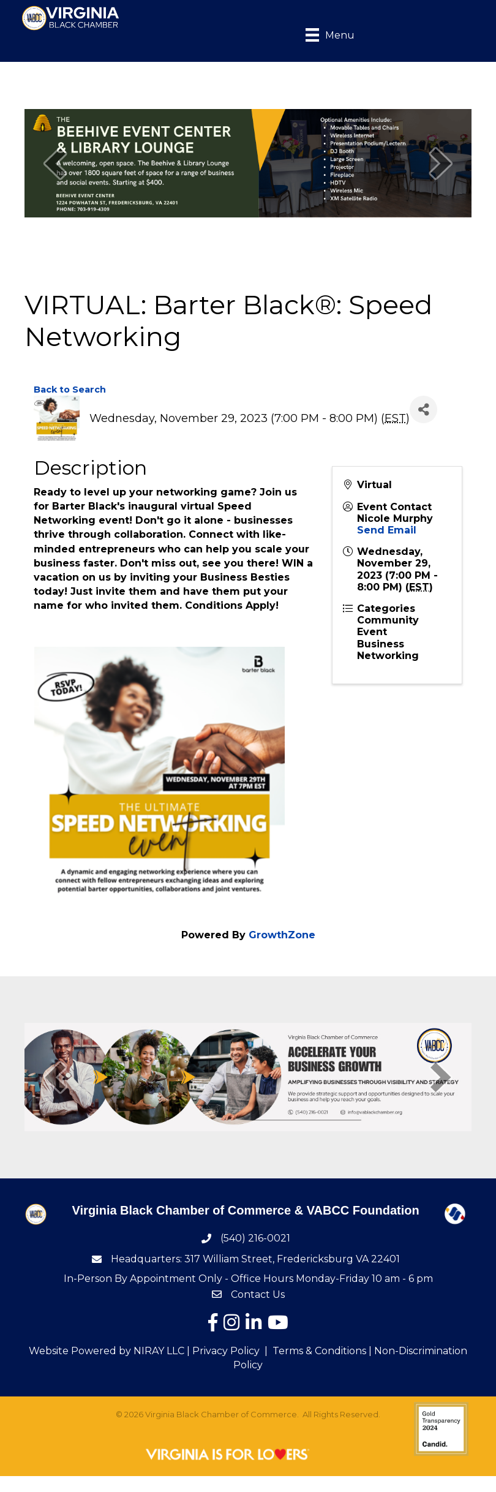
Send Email (386, 532)
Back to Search (70, 391)
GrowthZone (282, 937)
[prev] (55, 165)
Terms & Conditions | (322, 1352)
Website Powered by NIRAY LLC (106, 1352)
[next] (441, 165)
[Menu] (323, 35)
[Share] (423, 411)
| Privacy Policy (222, 1352)
